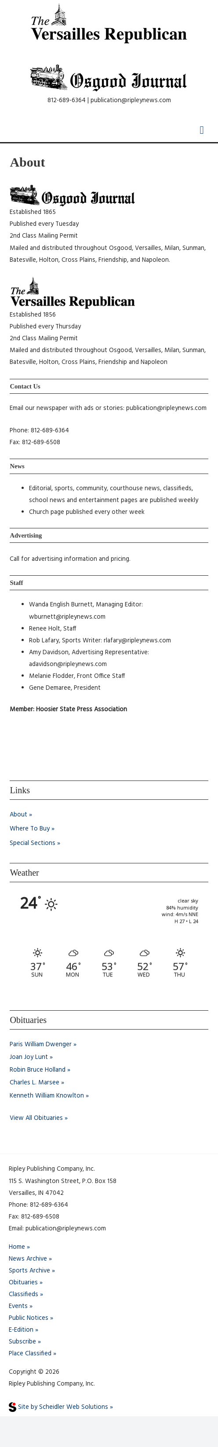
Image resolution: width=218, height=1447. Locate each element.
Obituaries (23, 1283)
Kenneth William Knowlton (47, 1096)
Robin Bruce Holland (37, 1070)
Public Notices (28, 1318)
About (18, 815)
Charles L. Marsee (34, 1083)
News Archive (28, 1259)
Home (17, 1247)
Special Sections (32, 843)
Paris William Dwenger (41, 1045)
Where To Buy (30, 829)
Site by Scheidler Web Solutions (58, 1407)
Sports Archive (29, 1271)
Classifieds (23, 1295)
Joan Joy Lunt (29, 1057)
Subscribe (22, 1342)
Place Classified (30, 1354)
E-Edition (21, 1330)
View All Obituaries (36, 1118)
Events (18, 1306)
